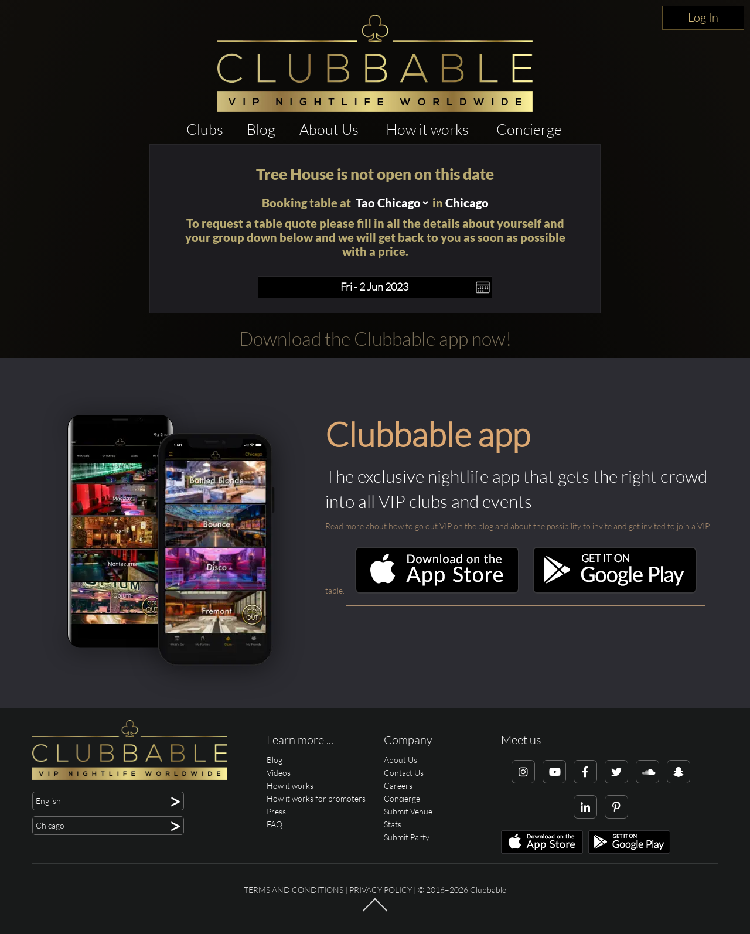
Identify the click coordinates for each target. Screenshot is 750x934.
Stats (392, 824)
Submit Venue (408, 811)
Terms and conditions (293, 890)
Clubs (204, 129)
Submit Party (406, 837)
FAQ (274, 824)
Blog (261, 129)
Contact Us (404, 773)
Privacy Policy (380, 890)
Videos (279, 773)
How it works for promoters (316, 798)
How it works (427, 129)
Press (276, 811)
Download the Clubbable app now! (375, 338)
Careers (398, 785)
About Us (329, 129)
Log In (703, 17)
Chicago (467, 203)
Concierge (529, 129)
